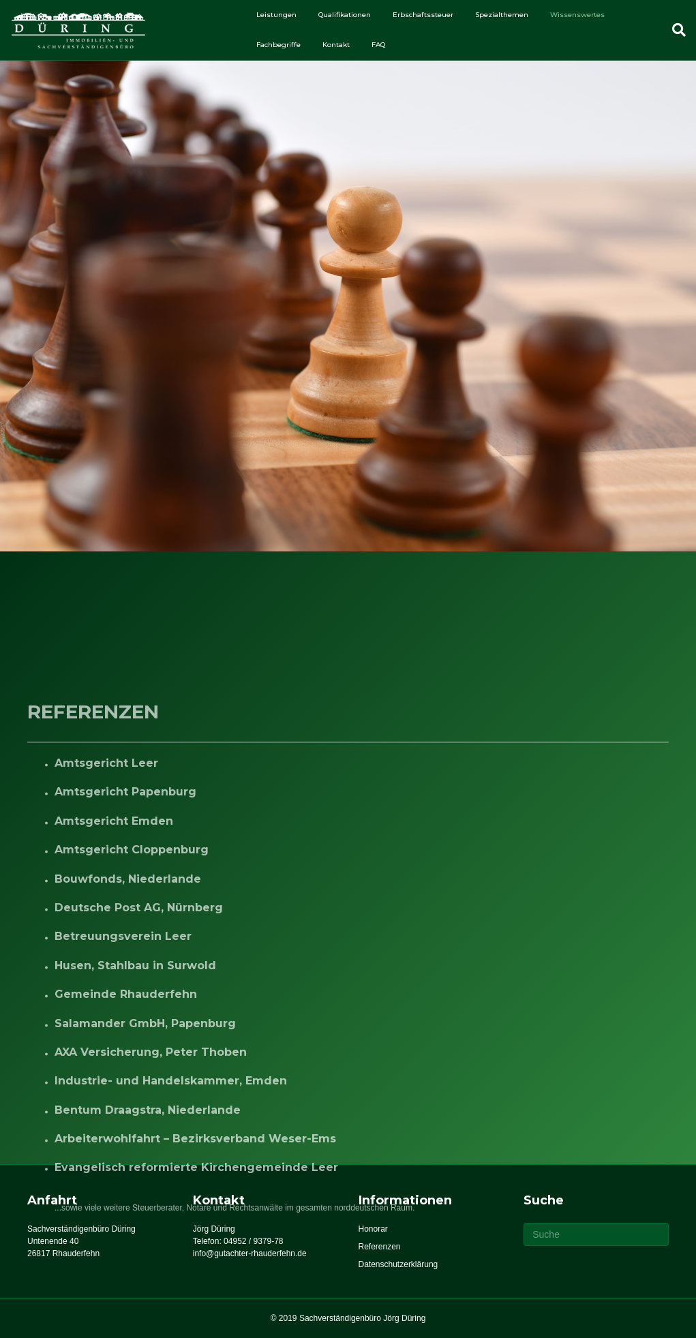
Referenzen (380, 1246)
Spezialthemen (501, 14)
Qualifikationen (344, 14)
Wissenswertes (577, 14)
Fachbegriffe (278, 44)
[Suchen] (673, 30)
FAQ (378, 44)
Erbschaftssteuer (423, 14)
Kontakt (336, 44)
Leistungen (276, 14)
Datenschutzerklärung (398, 1264)
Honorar (373, 1229)
